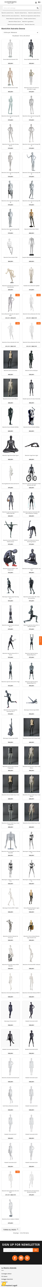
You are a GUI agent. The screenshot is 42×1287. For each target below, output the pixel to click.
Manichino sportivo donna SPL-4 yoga (10, 681)
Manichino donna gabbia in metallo (10, 1219)
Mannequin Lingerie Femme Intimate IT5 (31, 852)
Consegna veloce (6, 1274)
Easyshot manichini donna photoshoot (31, 257)
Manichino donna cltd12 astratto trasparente (10, 767)
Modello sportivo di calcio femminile (31, 398)
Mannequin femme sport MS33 (31, 710)
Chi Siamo (4, 1276)
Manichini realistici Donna (34, 12)
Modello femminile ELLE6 (32, 1077)
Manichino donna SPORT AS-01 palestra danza (10, 540)
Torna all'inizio (11, 1229)
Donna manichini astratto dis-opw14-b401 (10, 314)
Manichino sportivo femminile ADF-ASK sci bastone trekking (31, 512)
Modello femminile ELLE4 (32, 1162)
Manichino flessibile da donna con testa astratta (10, 286)
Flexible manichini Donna (30, 18)
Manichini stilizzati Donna (21, 12)
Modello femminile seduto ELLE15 (10, 1049)
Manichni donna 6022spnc (31, 370)
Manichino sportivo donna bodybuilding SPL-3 (31, 654)
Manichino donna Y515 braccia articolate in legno (31, 88)
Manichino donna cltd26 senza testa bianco (31, 795)
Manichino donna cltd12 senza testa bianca (31, 767)
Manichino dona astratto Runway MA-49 (31, 201)
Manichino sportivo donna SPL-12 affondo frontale (31, 625)
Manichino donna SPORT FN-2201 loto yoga (31, 569)
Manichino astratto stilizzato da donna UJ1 (10, 936)
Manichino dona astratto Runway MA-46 (31, 173)
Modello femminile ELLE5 (10, 1162)
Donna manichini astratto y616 (10, 59)
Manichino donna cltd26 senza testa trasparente (10, 823)
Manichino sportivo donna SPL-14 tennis (10, 654)
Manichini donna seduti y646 (10, 257)
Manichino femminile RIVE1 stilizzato (31, 964)
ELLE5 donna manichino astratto (10, 1106)
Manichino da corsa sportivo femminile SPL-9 (10, 710)
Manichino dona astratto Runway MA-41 (31, 116)
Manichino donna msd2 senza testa (31, 823)
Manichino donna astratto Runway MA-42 (10, 144)
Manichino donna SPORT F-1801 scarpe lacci (10, 569)
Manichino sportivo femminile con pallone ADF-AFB (10, 512)
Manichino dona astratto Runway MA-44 (31, 144)
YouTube (21, 1258)
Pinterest (27, 1258)
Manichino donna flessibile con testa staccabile (10, 852)
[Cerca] (21, 8)
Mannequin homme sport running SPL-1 (10, 597)
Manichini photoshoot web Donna (16, 24)
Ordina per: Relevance (10, 32)
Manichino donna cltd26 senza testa (10, 794)
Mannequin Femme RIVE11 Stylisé (10, 908)
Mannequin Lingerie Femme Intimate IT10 (10, 880)
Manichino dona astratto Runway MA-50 (10, 229)
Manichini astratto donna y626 (10, 87)
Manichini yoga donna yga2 (31, 455)
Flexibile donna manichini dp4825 (31, 285)
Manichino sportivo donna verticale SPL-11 (10, 625)
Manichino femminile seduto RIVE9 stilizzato (10, 965)
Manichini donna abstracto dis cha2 (31, 314)
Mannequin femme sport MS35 (10, 738)
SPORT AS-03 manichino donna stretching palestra (31, 540)
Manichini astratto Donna (7, 12)
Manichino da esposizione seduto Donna (30, 15)
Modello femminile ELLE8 (32, 1021)
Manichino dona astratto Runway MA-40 (10, 116)
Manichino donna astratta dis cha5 (10, 342)
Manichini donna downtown (10, 370)
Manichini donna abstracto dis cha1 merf (10, 1191)
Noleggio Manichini (7, 1279)
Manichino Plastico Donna (15, 21)
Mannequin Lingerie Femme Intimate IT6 (31, 880)
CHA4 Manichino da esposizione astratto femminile (31, 1191)
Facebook (15, 1258)
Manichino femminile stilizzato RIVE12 (10, 992)
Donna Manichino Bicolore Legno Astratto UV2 (31, 908)
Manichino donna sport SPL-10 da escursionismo (31, 597)
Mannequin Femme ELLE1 (10, 1021)
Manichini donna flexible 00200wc (31, 427)
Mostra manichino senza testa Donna (10, 15)
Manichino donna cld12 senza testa (31, 738)
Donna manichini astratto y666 (31, 59)
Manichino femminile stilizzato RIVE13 (31, 992)
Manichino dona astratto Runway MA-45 (10, 173)
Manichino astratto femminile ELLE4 (10, 1077)
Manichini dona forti (29, 24)
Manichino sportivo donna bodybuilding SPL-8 (31, 682)
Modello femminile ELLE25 (31, 1049)
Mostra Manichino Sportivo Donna (14, 18)
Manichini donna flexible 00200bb (10, 427)
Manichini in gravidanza (27, 21)
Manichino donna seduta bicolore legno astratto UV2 (31, 936)
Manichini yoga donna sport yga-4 (10, 455)
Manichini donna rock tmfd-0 (31, 229)
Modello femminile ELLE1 (10, 1134)
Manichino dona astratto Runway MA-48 (10, 201)
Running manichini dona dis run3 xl (10, 483)
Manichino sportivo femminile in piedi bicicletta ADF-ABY (31, 484)
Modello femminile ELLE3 (32, 1106)
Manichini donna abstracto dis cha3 (31, 342)
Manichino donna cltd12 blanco (10, 398)
